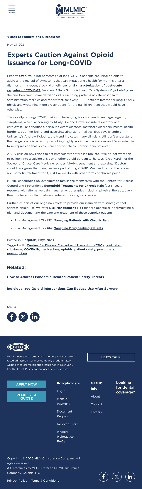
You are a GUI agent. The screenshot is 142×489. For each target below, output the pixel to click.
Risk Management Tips (66, 208)
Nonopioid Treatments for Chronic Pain (74, 185)
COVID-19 (31, 249)
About (95, 396)
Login (61, 391)
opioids (66, 249)
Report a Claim (68, 424)
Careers (96, 412)
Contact (96, 404)
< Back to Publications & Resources (33, 37)
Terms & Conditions (45, 480)
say (21, 76)
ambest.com (60, 369)
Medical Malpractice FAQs (65, 436)
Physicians (46, 240)
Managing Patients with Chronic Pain (81, 220)
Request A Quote (26, 396)
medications (50, 249)
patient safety (84, 249)
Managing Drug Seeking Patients (78, 228)
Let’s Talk (111, 357)
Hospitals (29, 240)
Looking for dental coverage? (125, 387)
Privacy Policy (17, 480)
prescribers (105, 249)
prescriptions (17, 253)
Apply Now (26, 384)
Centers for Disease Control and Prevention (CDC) (65, 245)
